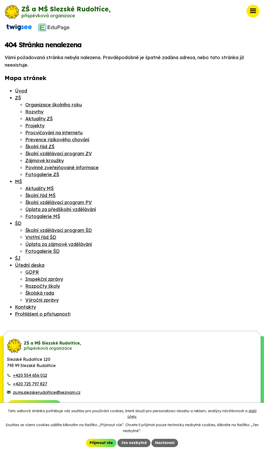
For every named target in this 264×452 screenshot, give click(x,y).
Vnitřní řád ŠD (40, 237)
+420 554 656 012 (30, 375)
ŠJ (18, 258)
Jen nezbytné (134, 442)
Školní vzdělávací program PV (58, 202)
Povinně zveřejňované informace (62, 167)
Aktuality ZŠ (39, 119)
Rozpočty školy (42, 286)
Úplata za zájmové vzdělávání (58, 244)
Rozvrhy (34, 112)
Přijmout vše (101, 442)
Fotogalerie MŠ (42, 216)
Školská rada (39, 293)
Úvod (21, 91)
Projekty (34, 126)
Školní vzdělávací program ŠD (58, 230)
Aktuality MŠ (39, 188)
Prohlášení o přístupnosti (42, 314)
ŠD (18, 223)
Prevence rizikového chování (57, 140)
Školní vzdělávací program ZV (58, 154)
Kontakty (25, 307)
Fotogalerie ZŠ (42, 174)
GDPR (32, 272)
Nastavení (164, 442)
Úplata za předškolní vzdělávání (60, 209)
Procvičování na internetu (54, 133)
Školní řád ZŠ (39, 147)
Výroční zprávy (42, 300)
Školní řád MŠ (40, 195)
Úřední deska (29, 265)
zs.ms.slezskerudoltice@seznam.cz (47, 392)
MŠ (18, 181)
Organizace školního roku (53, 105)
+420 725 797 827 (30, 383)
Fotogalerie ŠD (42, 251)
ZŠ (18, 98)
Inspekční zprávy (44, 279)
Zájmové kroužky (44, 160)
